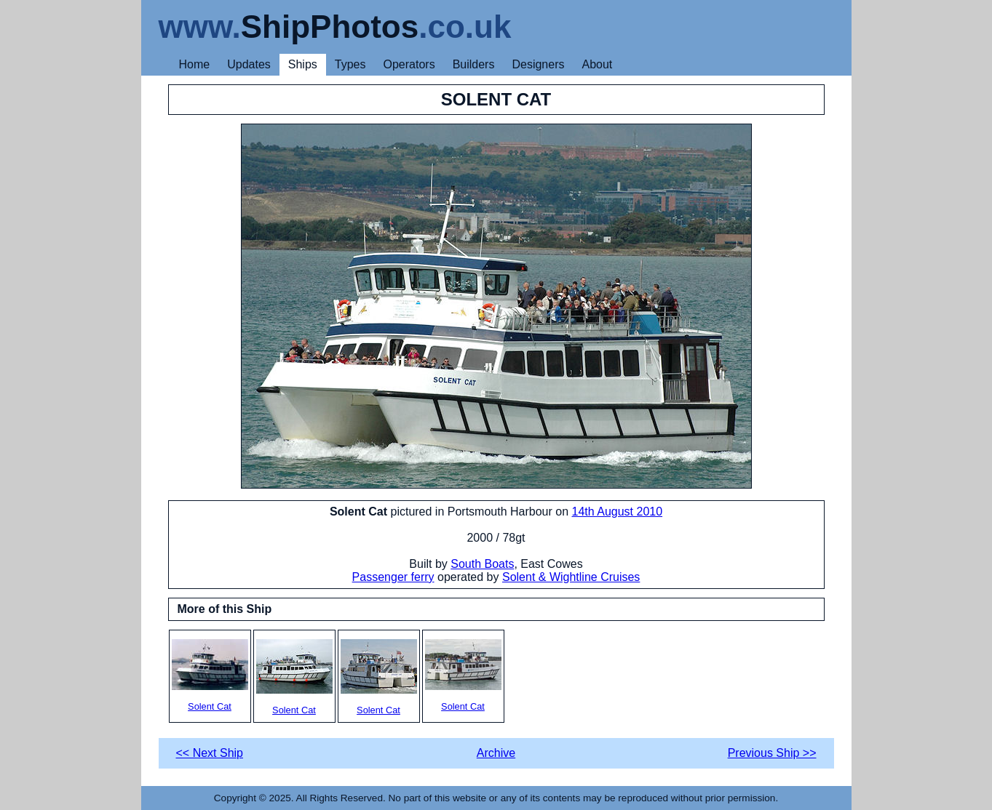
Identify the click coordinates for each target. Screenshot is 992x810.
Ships (302, 64)
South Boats (482, 564)
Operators (409, 64)
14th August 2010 (617, 511)
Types (350, 64)
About (597, 64)
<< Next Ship (210, 753)
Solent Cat (210, 675)
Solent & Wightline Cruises (571, 577)
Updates (249, 64)
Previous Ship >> (772, 753)
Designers (538, 64)
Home (194, 64)
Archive (496, 753)
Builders (474, 64)
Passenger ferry (393, 577)
